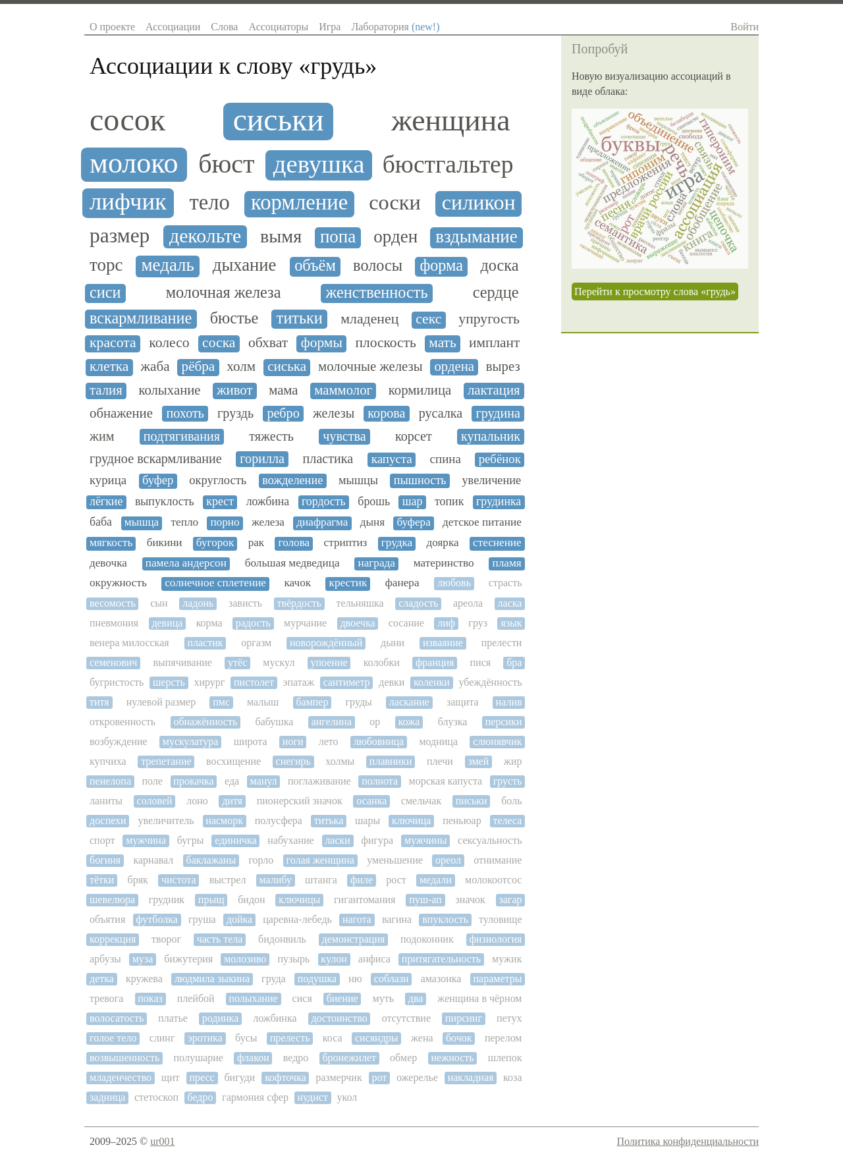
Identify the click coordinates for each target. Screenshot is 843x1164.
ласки (337, 840)
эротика (205, 1037)
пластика (328, 458)
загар (510, 899)
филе (361, 879)
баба (101, 522)
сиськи (278, 120)
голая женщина (320, 860)
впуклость (445, 919)
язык (511, 622)
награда (376, 563)
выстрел (227, 879)
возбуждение (119, 741)
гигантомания (364, 899)
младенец (369, 319)
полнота (380, 781)
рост (396, 879)
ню (355, 978)
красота (113, 342)
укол (347, 1097)
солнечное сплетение (215, 583)
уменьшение (395, 860)
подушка (317, 978)
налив (509, 701)
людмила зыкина (212, 978)
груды (359, 701)
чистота (178, 879)
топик (449, 501)
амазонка (441, 978)
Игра (329, 26)
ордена (454, 366)
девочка (108, 563)
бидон (251, 899)
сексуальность (490, 840)
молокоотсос (493, 879)
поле (152, 781)
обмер (403, 1057)
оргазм (256, 642)
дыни (392, 642)
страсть (505, 582)
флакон (253, 1057)
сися (302, 998)
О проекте (112, 26)
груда (273, 978)
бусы (246, 1037)
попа (338, 236)
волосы (377, 265)
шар (412, 501)
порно (224, 522)
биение (342, 998)
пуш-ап (425, 899)
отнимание (498, 860)
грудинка (498, 501)
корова (386, 413)
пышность (420, 480)
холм (241, 366)
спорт (102, 840)
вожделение (292, 480)
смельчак (421, 800)
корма (209, 622)
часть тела (220, 939)
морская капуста (446, 781)
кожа (409, 721)
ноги (293, 741)
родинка (220, 1018)
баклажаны (211, 860)
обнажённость (205, 721)
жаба (154, 366)
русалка (441, 413)
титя (99, 701)
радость (253, 622)
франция (435, 662)
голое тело (113, 1037)
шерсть (169, 682)
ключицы (299, 899)
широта (250, 741)
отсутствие (406, 1018)
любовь (454, 582)
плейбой (196, 998)
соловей (155, 800)
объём (315, 265)
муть (383, 998)
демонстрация (353, 939)
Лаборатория (395, 26)
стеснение (497, 543)
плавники (390, 761)
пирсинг (463, 1018)
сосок (127, 120)
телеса (507, 820)
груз (477, 622)
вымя (281, 236)
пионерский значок (299, 800)
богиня (105, 860)
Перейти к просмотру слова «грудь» (655, 291)
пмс (221, 701)
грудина (498, 413)
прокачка (193, 781)
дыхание (245, 265)
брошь (374, 501)
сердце (496, 292)
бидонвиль (282, 939)
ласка (510, 603)
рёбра (198, 366)
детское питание (482, 522)
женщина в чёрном (479, 998)
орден (395, 236)
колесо (169, 342)
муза (142, 958)
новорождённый (326, 642)
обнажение (121, 413)
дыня (372, 522)
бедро (200, 1097)
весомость (113, 603)
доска (499, 265)
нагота (356, 919)
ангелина (332, 721)
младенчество (120, 1077)
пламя (507, 563)
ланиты (106, 800)
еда (232, 781)
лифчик (128, 201)
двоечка (357, 622)
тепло (185, 522)
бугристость (117, 682)
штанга (321, 879)
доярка (442, 543)
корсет (413, 436)
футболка (157, 919)
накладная (471, 1077)
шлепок (505, 1057)
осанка (371, 800)
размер (120, 236)
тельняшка (359, 603)
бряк (138, 879)
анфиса (374, 958)
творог (166, 939)
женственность (377, 292)
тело (210, 202)
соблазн (391, 978)
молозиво (245, 958)
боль (511, 800)
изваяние (443, 642)
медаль (167, 265)
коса (332, 1037)
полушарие (198, 1057)
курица (108, 480)
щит (170, 1077)
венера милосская (129, 642)
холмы (339, 761)
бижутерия (188, 958)
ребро (283, 413)
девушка (319, 164)
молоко (134, 163)
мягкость (111, 543)
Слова (224, 26)
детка (102, 978)
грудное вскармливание (156, 458)
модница (438, 741)
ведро (296, 1057)
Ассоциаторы (278, 26)
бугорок (215, 543)
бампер (312, 701)
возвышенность (124, 1057)
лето (329, 741)
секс (428, 319)
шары (367, 820)
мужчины (425, 840)
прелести (501, 642)
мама (283, 390)
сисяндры (376, 1037)
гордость (324, 501)
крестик (348, 583)
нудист (313, 1097)
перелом (503, 1037)
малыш (263, 701)
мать (442, 342)
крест (220, 501)
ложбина (268, 501)
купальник (490, 436)
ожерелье (417, 1077)
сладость (418, 603)
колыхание (169, 390)
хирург (209, 682)
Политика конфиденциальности (687, 1141)
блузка (453, 721)
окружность (118, 583)
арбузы (105, 958)
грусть (507, 781)
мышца (141, 522)
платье (173, 1018)
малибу (275, 879)
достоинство (339, 1018)
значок (470, 899)
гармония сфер (255, 1097)
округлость (217, 480)
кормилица (420, 390)
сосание (406, 622)
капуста (391, 459)
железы (333, 413)
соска (218, 342)
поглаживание (319, 781)
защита (463, 701)
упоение (328, 662)
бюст (226, 164)
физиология (495, 939)
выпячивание (182, 662)
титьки (300, 318)
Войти (744, 26)
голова (294, 543)
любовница (379, 741)
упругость (489, 319)
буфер (157, 480)
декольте (205, 235)
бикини (164, 543)
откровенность (122, 721)
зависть (245, 603)
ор (374, 721)
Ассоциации (173, 26)
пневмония (114, 622)
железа (268, 522)
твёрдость (299, 603)
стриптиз (345, 543)
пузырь (293, 958)
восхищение (233, 761)
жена (422, 1037)
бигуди (239, 1077)
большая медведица (292, 563)
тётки (102, 879)
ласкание (409, 701)
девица (166, 622)
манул (263, 781)
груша (202, 919)
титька (328, 820)
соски (395, 202)
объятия (107, 919)
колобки (382, 662)
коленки (432, 682)
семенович (113, 662)
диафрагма (322, 522)
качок (297, 583)
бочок (459, 1037)
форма (441, 265)
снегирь (293, 761)
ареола (468, 603)
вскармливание (141, 318)
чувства (344, 436)
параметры (498, 978)
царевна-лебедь (297, 919)
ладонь (197, 603)
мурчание (305, 622)
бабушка (275, 721)
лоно (197, 800)
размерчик (338, 1077)
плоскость (385, 342)
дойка (239, 919)
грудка (396, 543)
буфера (414, 522)
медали (436, 879)
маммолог (343, 390)
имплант (494, 342)
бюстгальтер (448, 164)
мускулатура (191, 741)
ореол (448, 860)
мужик (507, 958)
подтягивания (182, 436)
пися (480, 662)
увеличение (491, 480)
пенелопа (110, 781)
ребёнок (500, 459)
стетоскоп (156, 1097)
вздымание (476, 236)
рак (256, 543)
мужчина (146, 840)
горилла (262, 458)
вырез (503, 366)
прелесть (290, 1037)
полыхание (253, 998)
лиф (446, 622)
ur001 (162, 1141)
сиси (105, 292)
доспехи (108, 820)
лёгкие (106, 501)
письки (471, 800)
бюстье (234, 318)
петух (509, 1018)
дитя (232, 800)
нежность (452, 1057)
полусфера (278, 820)
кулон (333, 958)
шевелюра (112, 899)
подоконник (427, 939)
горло (260, 860)
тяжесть (271, 436)
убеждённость (490, 682)
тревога (106, 998)
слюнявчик (497, 741)
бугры (190, 840)
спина (445, 459)
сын (158, 603)
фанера (402, 583)
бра (514, 662)
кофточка (285, 1077)
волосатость (117, 1018)
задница (107, 1097)
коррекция (113, 939)
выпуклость (164, 501)
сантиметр (346, 682)
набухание (290, 840)
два (415, 998)
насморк (224, 820)
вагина (397, 919)
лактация (494, 390)
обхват (268, 342)
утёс (237, 662)
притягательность (441, 958)
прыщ (211, 899)
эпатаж (298, 682)
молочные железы (370, 366)
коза (512, 1077)
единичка (235, 840)
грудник (166, 899)
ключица (411, 820)
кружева (144, 978)
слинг (162, 1037)
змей (478, 761)
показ (150, 998)
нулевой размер (161, 701)
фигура (378, 840)
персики (503, 721)
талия (106, 390)
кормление (299, 202)
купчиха (108, 761)
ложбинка (274, 1018)
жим (102, 436)
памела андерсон (186, 563)
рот (379, 1077)
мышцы (358, 480)
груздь (235, 413)
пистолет (254, 682)
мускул (278, 662)
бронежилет (349, 1057)
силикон (479, 202)
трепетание (166, 761)
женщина (450, 120)
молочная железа (223, 292)
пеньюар (462, 820)
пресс (201, 1077)
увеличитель (166, 820)
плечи (440, 761)
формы (321, 342)
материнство (444, 563)
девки (391, 682)
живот (234, 390)
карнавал (153, 860)
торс (106, 265)
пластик (205, 642)
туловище (500, 919)
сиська (286, 366)
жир (513, 761)
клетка (109, 366)
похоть (185, 413)
